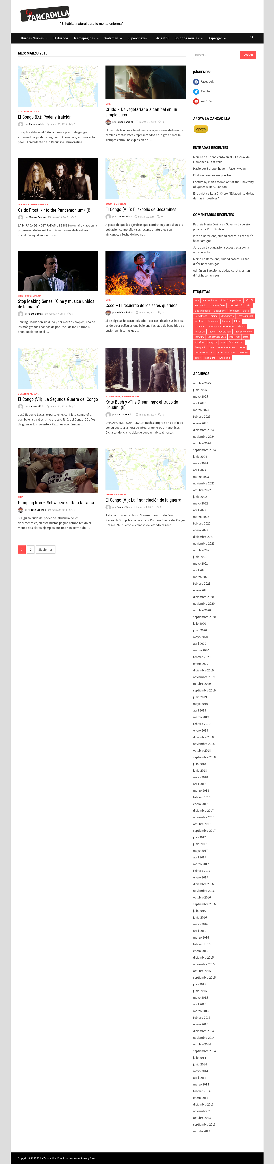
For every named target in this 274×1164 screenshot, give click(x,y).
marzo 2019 (201, 717)
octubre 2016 (202, 897)
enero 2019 (200, 730)
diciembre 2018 (203, 737)
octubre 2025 (202, 383)
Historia (241, 326)
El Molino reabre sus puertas (212, 175)
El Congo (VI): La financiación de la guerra (143, 500)
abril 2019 (199, 710)
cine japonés (220, 310)
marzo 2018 (201, 790)
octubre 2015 (202, 971)
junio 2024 (200, 456)
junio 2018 (200, 770)
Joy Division (225, 331)
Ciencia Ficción (235, 305)
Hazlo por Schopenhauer (221, 326)
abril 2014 (199, 1078)
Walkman (111, 38)
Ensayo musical (245, 315)
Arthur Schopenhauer (231, 300)
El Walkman (112, 396)
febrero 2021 (201, 583)
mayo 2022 (200, 503)
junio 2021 (200, 557)
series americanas (226, 347)
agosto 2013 (201, 1131)
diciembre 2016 (203, 884)
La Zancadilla (48, 1158)
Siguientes (45, 549)
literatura (199, 336)
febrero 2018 (201, 797)
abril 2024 (199, 470)
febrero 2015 (201, 1017)
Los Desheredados (217, 336)
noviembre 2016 (204, 891)
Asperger (215, 38)
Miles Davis (200, 342)
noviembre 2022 (204, 483)
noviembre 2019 (204, 677)
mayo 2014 (200, 1071)
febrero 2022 (201, 523)
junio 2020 (200, 630)
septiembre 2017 (204, 830)
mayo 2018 (200, 777)
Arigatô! (162, 38)
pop (223, 342)
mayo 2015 (200, 997)
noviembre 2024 (204, 436)
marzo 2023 (201, 477)
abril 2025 (199, 403)
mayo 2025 (200, 396)
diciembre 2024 (203, 430)
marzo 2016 (201, 937)
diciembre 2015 (203, 957)
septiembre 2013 (204, 1124)
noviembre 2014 (204, 1037)
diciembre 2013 (203, 1104)
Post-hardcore (236, 342)
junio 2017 (200, 844)
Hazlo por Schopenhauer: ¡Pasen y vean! (220, 168)
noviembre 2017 (204, 817)
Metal (246, 336)
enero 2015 (200, 1024)
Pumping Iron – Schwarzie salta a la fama (56, 502)
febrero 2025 (201, 416)
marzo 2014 (201, 1084)
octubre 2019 (202, 684)
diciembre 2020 (203, 597)
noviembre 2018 (204, 744)
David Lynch (201, 315)
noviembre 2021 (204, 543)
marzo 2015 (201, 1011)
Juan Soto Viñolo (243, 331)
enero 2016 (200, 951)
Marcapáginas (84, 38)
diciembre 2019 (203, 670)
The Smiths (209, 357)
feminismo (213, 321)
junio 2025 (200, 390)
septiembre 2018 (204, 757)
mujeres (213, 342)
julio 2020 (199, 623)
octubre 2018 (202, 750)
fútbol (237, 321)
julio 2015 (199, 984)
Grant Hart (200, 326)
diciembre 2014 (203, 1031)
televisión (243, 352)
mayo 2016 (200, 924)
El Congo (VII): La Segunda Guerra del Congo (58, 399)
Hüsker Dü (200, 331)
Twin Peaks (224, 357)
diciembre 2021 (203, 537)
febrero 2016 (201, 944)
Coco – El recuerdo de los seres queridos (141, 305)
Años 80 (249, 300)
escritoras (199, 321)
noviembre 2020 (204, 603)
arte (197, 300)
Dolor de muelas (186, 38)
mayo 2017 (200, 850)
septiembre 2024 (204, 450)
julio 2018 (199, 764)
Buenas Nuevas (32, 38)
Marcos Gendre (37, 217)
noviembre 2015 (204, 964)
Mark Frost (234, 336)
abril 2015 (199, 1004)
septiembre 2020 (204, 617)
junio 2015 (200, 991)
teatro (242, 347)
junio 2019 (200, 697)
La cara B (23, 204)
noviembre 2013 (204, 1111)
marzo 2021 (201, 577)
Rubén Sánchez (125, 121)
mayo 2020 (200, 637)
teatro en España (226, 352)
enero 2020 (200, 664)
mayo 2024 (200, 463)
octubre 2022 (202, 490)
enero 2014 (200, 1098)
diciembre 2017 (203, 810)
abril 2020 (199, 643)
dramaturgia (227, 315)
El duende (60, 38)
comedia (234, 310)
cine (249, 305)
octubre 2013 (202, 1118)
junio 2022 (200, 497)
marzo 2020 (201, 650)
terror (197, 357)
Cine (108, 103)
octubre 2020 (202, 610)
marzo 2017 (201, 864)
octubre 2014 (202, 1044)
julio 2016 (199, 911)
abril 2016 (199, 931)
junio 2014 (200, 1064)
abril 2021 (199, 570)
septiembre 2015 (204, 977)
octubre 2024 (202, 443)
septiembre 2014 (204, 1051)
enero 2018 (200, 804)
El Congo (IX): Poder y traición (45, 117)
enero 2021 (200, 590)
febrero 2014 (201, 1091)
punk (211, 347)
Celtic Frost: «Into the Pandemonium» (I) (54, 210)
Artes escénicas (209, 300)
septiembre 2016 (204, 904)
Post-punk (200, 347)
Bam (93, 1158)
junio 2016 (200, 917)
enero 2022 (200, 530)
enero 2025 (200, 423)
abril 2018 (199, 784)
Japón (211, 331)
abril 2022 (199, 510)
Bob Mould (200, 305)
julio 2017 (199, 837)
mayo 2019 (200, 704)
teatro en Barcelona (204, 352)
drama (214, 315)
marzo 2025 (201, 410)
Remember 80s (39, 204)
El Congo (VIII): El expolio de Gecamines (140, 209)
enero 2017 (200, 877)
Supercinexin (137, 38)
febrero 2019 (201, 724)
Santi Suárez (36, 314)
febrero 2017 (201, 871)
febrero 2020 (201, 657)
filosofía (226, 321)
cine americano (202, 310)
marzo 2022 (201, 517)
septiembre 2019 (204, 690)
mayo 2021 (200, 563)
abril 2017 (199, 857)
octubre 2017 (202, 824)
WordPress (80, 1158)
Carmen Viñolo (36, 124)
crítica (246, 310)
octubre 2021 (202, 550)
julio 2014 (199, 1058)
